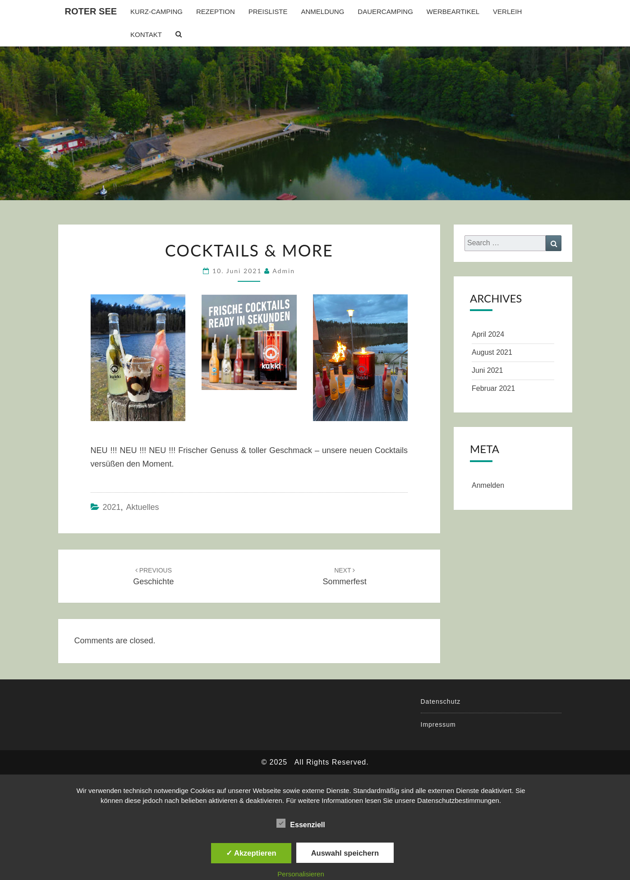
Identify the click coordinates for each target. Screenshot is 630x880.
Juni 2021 (487, 370)
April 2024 (488, 334)
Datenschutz (441, 701)
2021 (112, 507)
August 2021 (492, 352)
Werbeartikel (453, 11)
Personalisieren (300, 874)
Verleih (507, 11)
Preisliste (268, 11)
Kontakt (146, 34)
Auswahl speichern (345, 853)
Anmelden (488, 485)
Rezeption (215, 11)
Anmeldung (322, 11)
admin (283, 271)
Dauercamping (385, 11)
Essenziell (300, 824)
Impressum (438, 724)
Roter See (91, 11)
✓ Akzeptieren (251, 853)
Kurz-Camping (156, 11)
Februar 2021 (493, 388)
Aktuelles (142, 507)
